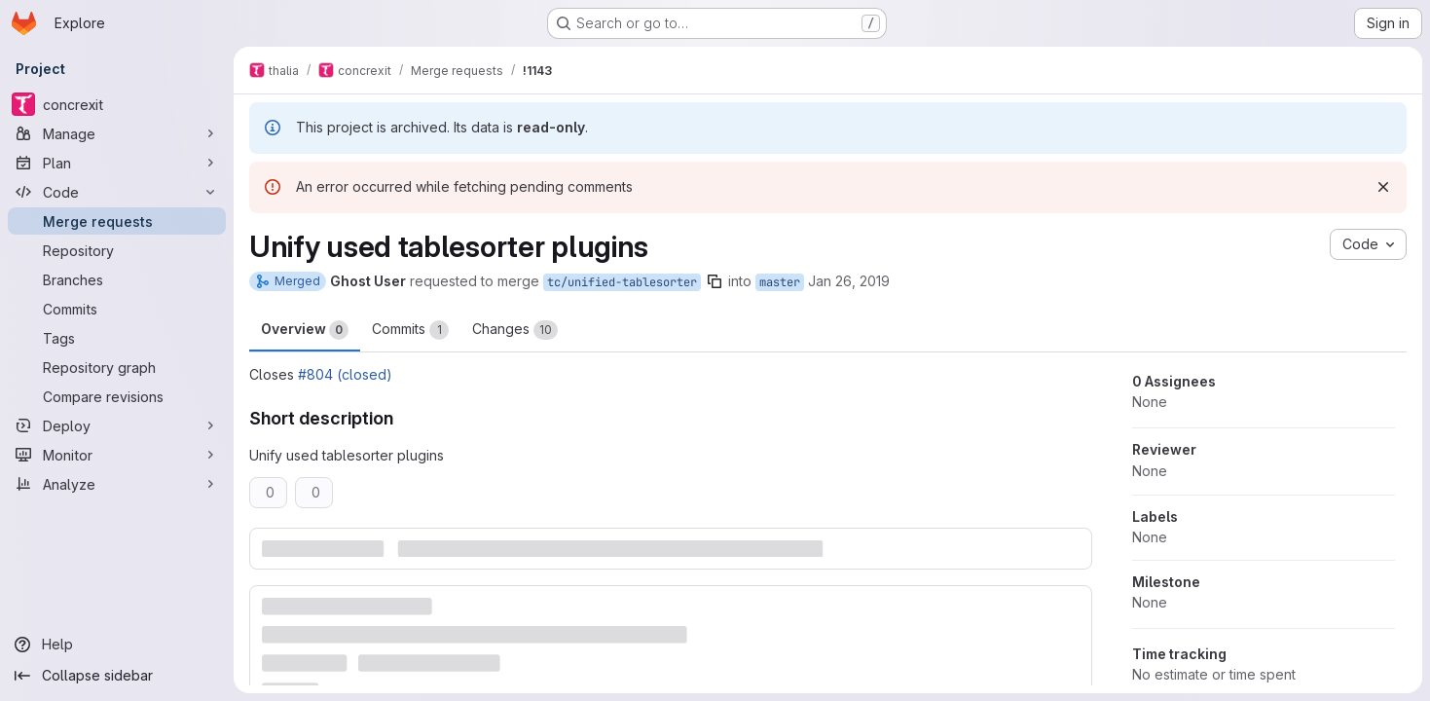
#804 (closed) (345, 374)
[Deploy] (117, 425)
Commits (410, 330)
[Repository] (117, 250)
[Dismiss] (1383, 187)
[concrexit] (117, 104)
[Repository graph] (117, 367)
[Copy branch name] (714, 281)
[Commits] (117, 308)
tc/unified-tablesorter (622, 282)
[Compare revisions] (117, 396)
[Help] (117, 644)
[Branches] (117, 279)
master (779, 282)
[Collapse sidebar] (117, 675)
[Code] (117, 191)
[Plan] (117, 162)
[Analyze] (117, 484)
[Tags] (117, 337)
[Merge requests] (117, 221)
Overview (304, 330)
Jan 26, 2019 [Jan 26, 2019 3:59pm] (849, 281)
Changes (515, 330)
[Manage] (117, 133)
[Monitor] (117, 454)
